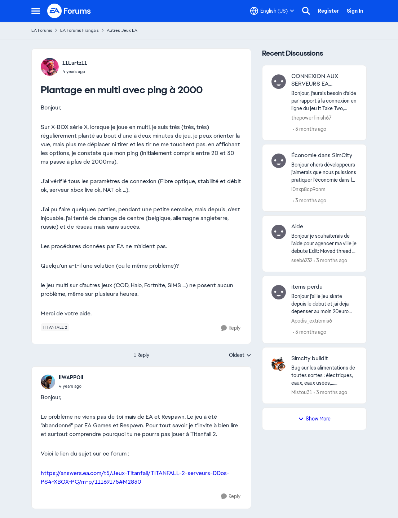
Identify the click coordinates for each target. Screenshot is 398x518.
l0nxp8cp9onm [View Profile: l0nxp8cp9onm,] (308, 189)
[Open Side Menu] (36, 10)
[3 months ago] (309, 129)
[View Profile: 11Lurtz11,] (50, 67)
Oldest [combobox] (240, 355)
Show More (314, 418)
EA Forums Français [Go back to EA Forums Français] (79, 30)
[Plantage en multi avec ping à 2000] (71, 386)
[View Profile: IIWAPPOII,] (48, 382)
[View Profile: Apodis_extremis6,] (278, 292)
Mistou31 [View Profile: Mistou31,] (301, 392)
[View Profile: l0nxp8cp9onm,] (278, 161)
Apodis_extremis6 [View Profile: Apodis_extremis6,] (311, 321)
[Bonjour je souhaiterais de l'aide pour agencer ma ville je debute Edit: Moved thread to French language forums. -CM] (324, 243)
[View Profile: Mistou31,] (278, 364)
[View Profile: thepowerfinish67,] (278, 81)
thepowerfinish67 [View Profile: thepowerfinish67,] (311, 118)
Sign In (355, 11)
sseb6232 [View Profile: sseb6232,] (301, 260)
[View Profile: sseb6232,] (278, 232)
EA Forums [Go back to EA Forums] (41, 30)
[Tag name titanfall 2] (55, 327)
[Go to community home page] (69, 11)
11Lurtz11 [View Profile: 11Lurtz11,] (74, 63)
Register (328, 11)
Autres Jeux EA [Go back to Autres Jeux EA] (122, 30)
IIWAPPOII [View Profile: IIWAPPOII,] (71, 377)
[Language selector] (272, 11)
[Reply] (231, 328)
